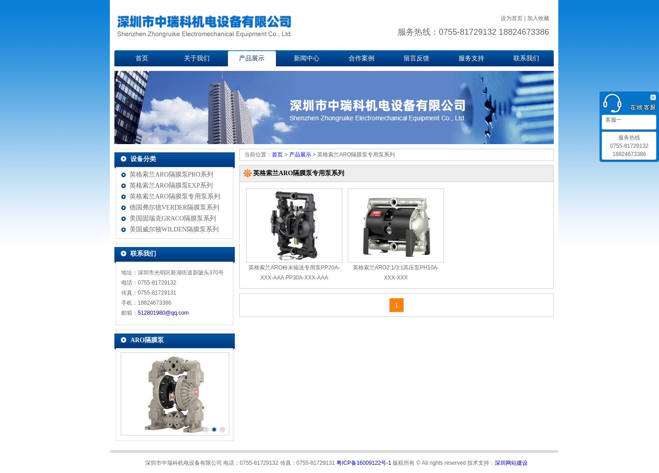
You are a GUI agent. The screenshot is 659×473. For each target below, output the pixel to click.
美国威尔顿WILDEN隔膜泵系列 (174, 229)
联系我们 (526, 58)
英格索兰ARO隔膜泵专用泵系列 (175, 196)
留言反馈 (416, 58)
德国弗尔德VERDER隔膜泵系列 (174, 207)
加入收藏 (538, 18)
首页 (141, 58)
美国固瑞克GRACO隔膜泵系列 (173, 218)
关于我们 (197, 58)
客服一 (613, 120)
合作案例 (361, 58)
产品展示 (252, 58)
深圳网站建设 (511, 463)
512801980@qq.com (163, 313)
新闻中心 (306, 58)
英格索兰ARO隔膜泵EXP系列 (171, 185)
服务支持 (471, 58)
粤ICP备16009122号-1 (363, 463)
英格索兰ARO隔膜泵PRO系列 (171, 174)
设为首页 (512, 18)
